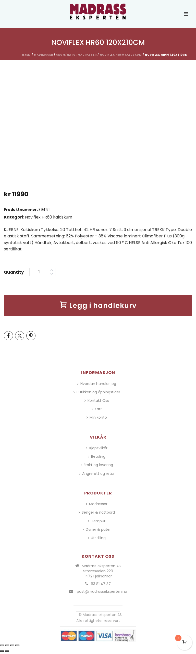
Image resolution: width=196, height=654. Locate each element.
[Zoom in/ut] (2, 645)
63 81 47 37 (101, 584)
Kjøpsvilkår (96, 448)
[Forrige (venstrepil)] (2, 651)
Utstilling (97, 537)
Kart (97, 408)
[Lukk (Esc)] (17, 645)
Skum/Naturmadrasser (76, 55)
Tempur (96, 521)
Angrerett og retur (97, 473)
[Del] (12, 645)
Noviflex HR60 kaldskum (121, 55)
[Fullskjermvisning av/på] (7, 645)
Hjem (26, 55)
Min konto (97, 417)
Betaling (96, 456)
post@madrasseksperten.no (102, 591)
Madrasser (43, 55)
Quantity (14, 272)
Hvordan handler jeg (96, 383)
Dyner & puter (97, 529)
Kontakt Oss (96, 400)
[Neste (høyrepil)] (7, 651)
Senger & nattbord (97, 512)
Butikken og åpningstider (97, 392)
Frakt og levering (97, 464)
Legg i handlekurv (98, 305)
